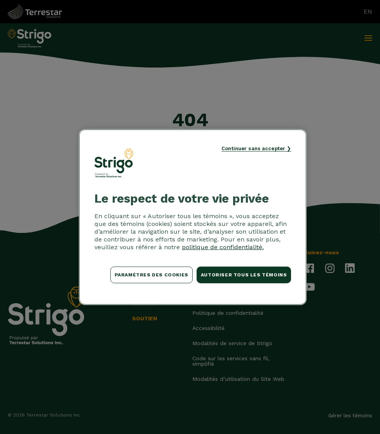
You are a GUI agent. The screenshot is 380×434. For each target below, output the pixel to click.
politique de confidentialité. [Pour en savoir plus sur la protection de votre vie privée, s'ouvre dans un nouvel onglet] (223, 247)
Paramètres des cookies (151, 275)
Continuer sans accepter (253, 148)
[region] (193, 217)
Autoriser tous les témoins (244, 275)
